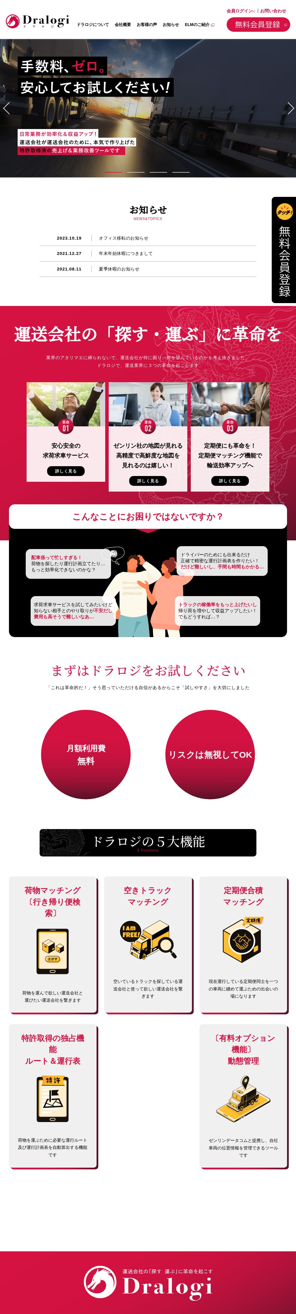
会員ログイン (241, 10)
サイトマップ (270, 1289)
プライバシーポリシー (230, 1289)
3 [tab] (160, 172)
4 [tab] (182, 172)
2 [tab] (137, 172)
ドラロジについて (93, 24)
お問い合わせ (273, 10)
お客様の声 (147, 24)
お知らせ (171, 24)
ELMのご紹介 (199, 24)
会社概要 (123, 24)
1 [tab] (115, 172)
